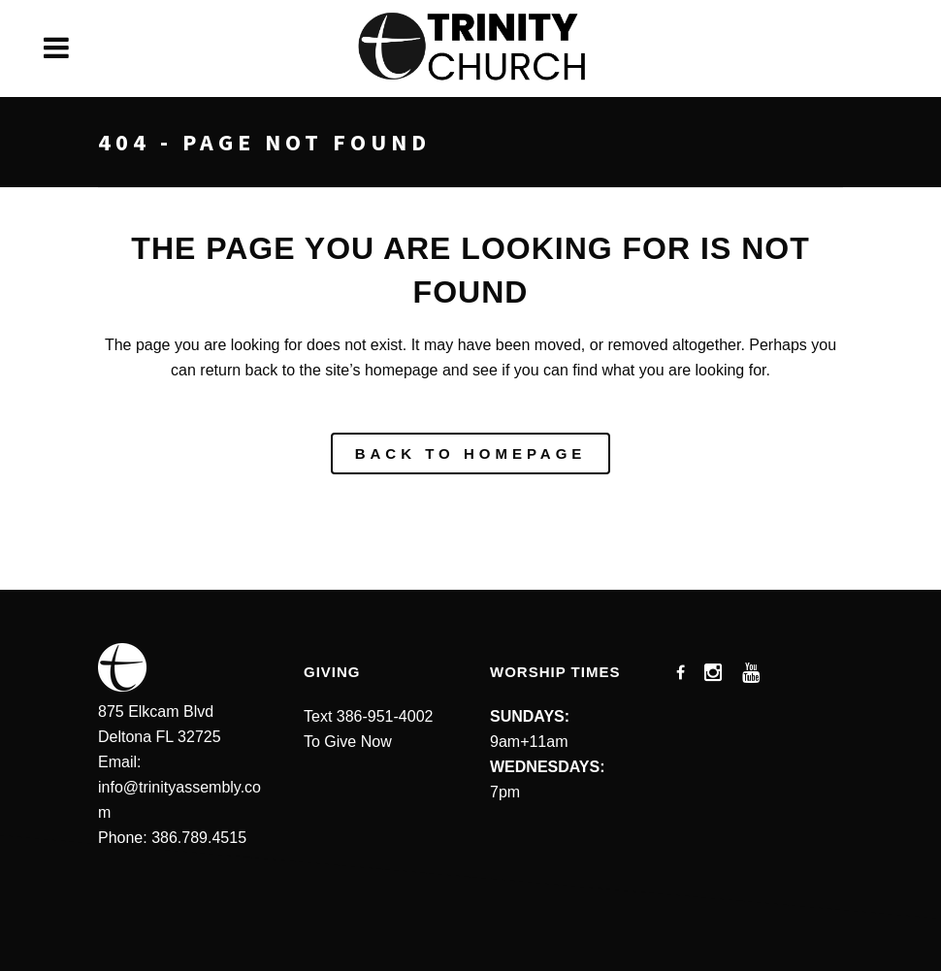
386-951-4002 (385, 716)
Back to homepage (471, 453)
